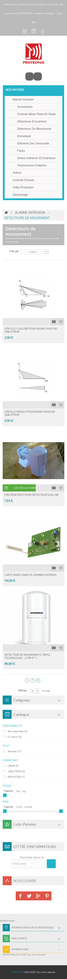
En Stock (15, 736)
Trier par (14, 251)
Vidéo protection (23, 187)
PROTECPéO (16, 776)
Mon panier (33, 31)
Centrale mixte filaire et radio (36, 114)
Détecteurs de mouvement (34, 128)
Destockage (20, 194)
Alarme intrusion (23, 99)
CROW (13, 765)
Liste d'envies (24, 824)
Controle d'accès (23, 180)
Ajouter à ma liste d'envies (60, 321)
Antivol (17, 172)
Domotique (24, 136)
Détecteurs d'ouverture (31, 121)
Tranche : (9, 790)
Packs (21, 150)
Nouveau (14, 751)
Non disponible (17, 731)
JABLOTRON (16, 771)
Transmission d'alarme (31, 165)
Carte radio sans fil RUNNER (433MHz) (30, 575)
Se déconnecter (7, 920)
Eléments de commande (33, 143)
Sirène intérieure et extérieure (36, 158)
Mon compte (24, 31)
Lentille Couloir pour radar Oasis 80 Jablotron (30, 330)
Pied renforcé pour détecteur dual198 (31, 494)
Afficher (22, 690)
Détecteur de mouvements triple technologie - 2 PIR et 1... (27, 656)
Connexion (42, 31)
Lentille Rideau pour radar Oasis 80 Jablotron (29, 413)
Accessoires (25, 106)
